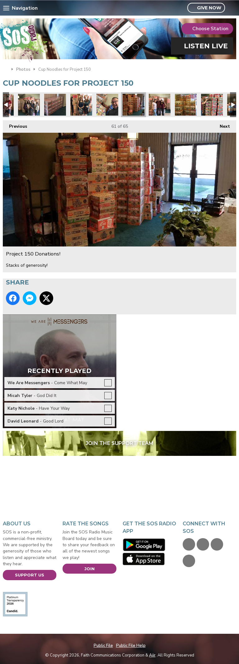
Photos (23, 69)
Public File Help (131, 645)
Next (221, 124)
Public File (103, 645)
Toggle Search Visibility (232, 8)
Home (5, 69)
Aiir (152, 655)
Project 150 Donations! (29, 105)
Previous (15, 124)
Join (89, 568)
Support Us (29, 574)
